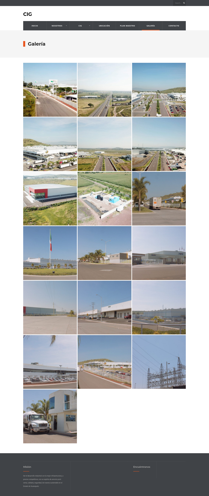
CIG (27, 14)
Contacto (174, 26)
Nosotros (57, 26)
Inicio (35, 26)
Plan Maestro (127, 26)
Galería (151, 26)
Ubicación (104, 26)
